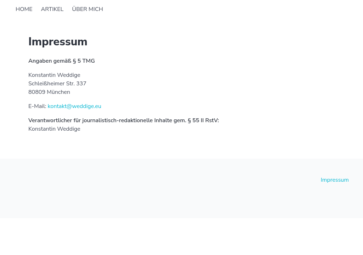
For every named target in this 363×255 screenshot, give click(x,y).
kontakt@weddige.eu (74, 106)
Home (24, 9)
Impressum (335, 180)
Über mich (87, 9)
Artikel (52, 9)
